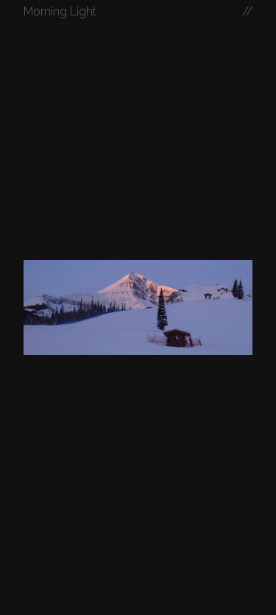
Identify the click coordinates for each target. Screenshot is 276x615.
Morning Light (60, 11)
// (247, 11)
